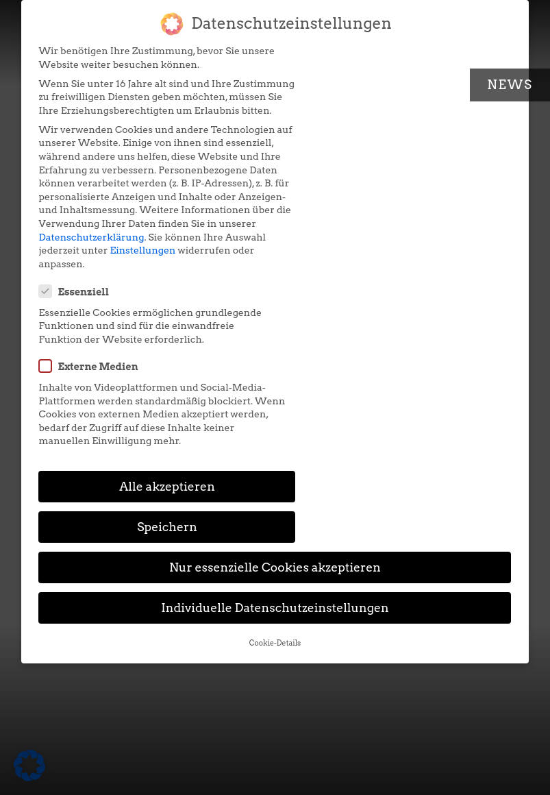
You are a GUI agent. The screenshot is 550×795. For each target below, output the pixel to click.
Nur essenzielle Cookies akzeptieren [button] (275, 376)
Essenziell (325, 58)
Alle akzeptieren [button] (152, 335)
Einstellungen (185, 290)
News (510, 84)
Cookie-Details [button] (275, 452)
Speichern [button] (398, 335)
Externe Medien (340, 146)
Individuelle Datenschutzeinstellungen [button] (275, 417)
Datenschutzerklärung (92, 276)
